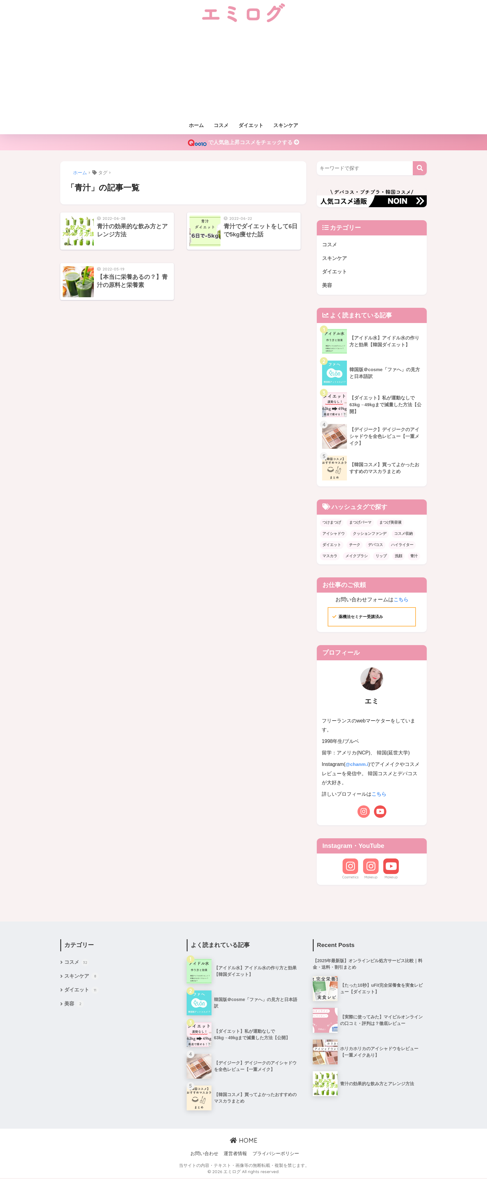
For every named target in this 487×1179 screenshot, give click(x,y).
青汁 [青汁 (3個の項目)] (414, 557)
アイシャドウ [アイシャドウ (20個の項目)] (333, 534)
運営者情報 (235, 1154)
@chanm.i (357, 765)
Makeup (370, 878)
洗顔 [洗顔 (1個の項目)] (398, 557)
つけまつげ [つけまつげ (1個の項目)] (331, 523)
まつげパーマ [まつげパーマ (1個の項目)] (360, 523)
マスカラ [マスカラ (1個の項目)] (329, 557)
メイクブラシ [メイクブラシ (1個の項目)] (356, 557)
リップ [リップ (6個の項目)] (381, 557)
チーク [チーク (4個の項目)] (354, 546)
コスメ (221, 125)
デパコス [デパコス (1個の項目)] (375, 546)
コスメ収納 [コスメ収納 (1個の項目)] (403, 534)
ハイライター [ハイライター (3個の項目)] (402, 546)
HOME (243, 1141)
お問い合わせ (204, 1154)
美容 (327, 286)
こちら (401, 600)
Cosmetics (350, 878)
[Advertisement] (243, 72)
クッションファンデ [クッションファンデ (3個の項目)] (369, 534)
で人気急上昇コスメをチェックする (243, 142)
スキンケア (285, 125)
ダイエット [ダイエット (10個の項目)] (331, 546)
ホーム (196, 125)
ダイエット (251, 125)
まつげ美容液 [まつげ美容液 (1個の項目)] (390, 523)
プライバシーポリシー (276, 1154)
